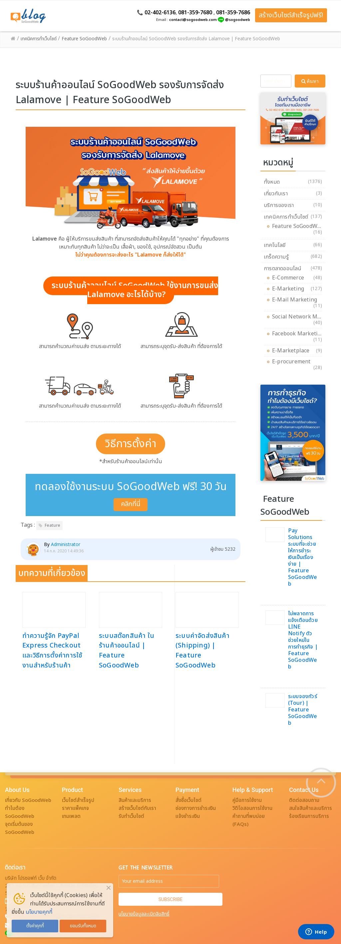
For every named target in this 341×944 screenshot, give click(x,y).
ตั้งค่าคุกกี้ (35, 926)
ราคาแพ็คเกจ (75, 808)
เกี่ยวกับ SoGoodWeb (28, 800)
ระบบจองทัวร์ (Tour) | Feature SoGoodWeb (302, 709)
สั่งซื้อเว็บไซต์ (188, 800)
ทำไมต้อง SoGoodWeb (19, 812)
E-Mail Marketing (296, 301)
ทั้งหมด (272, 182)
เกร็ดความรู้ (276, 257)
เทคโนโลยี (275, 245)
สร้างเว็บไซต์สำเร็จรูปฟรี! (291, 15)
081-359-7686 (233, 13)
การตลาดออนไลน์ (283, 269)
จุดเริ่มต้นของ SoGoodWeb (19, 828)
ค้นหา (310, 81)
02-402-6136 (160, 13)
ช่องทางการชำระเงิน (195, 808)
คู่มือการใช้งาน (247, 800)
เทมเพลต (71, 816)
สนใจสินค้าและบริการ (310, 808)
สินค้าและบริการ (135, 800)
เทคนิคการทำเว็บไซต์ (286, 217)
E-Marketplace (292, 351)
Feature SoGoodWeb (298, 227)
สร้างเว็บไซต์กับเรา (137, 808)
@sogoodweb (237, 20)
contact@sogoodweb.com (193, 20)
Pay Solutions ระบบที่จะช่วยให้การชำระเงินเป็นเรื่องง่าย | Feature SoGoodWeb (302, 557)
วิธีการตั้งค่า (130, 444)
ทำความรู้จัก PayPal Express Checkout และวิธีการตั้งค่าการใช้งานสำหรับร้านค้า (52, 650)
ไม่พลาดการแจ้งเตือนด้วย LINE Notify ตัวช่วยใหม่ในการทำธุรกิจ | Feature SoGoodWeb (303, 640)
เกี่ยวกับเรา (276, 194)
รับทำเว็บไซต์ (131, 816)
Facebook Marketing (298, 335)
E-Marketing (289, 289)
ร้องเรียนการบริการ (309, 816)
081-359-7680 (195, 13)
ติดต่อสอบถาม (304, 800)
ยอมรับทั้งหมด (83, 926)
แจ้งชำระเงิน (187, 816)
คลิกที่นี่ (131, 504)
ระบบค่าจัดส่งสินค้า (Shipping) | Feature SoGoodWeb (202, 650)
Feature (52, 525)
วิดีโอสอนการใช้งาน (252, 808)
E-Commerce (289, 278)
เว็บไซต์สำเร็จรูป (78, 800)
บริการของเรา (279, 205)
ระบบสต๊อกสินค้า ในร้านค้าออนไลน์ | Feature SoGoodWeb (126, 650)
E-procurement (293, 363)
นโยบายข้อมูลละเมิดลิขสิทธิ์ (144, 914)
